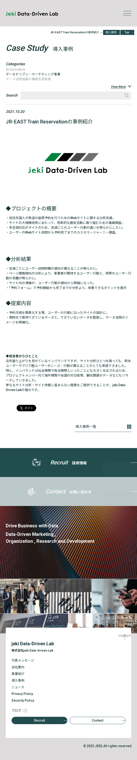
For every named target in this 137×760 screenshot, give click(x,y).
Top (127, 32)
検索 (126, 95)
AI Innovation (15, 69)
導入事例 (110, 32)
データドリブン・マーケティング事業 (33, 74)
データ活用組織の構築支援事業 (28, 79)
